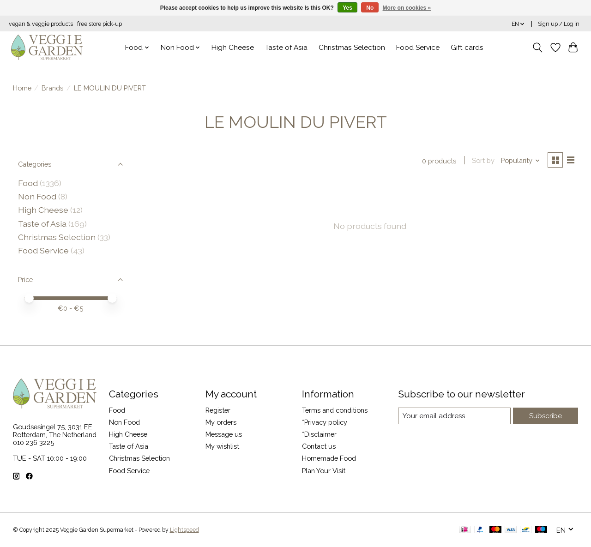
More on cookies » (407, 8)
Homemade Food (329, 458)
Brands (52, 88)
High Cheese (232, 47)
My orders (220, 422)
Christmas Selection (352, 47)
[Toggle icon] (537, 47)
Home (22, 88)
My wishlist (222, 446)
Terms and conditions (335, 410)
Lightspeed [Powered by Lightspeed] (184, 530)
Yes (347, 8)
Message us (223, 434)
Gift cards (467, 47)
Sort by (482, 161)
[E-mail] (454, 416)
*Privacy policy (324, 422)
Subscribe (546, 416)
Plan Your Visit (323, 471)
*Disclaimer (319, 434)
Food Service (418, 47)
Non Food (37, 196)
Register (217, 410)
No (370, 8)
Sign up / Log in (558, 24)
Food (28, 183)
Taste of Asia (286, 47)
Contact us (319, 446)
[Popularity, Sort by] (519, 161)
